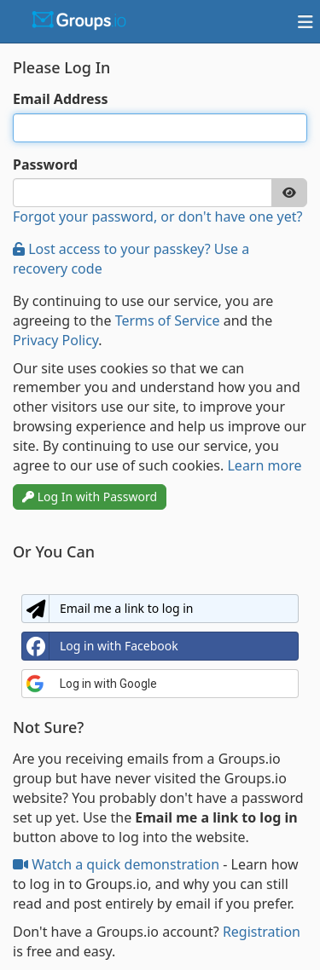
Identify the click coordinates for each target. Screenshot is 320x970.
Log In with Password (89, 496)
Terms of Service (167, 320)
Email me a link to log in (107, 608)
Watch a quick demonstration (118, 864)
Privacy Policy (55, 340)
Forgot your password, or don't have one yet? (157, 216)
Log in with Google (91, 683)
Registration (261, 931)
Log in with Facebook (100, 646)
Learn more (264, 465)
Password (45, 164)
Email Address (60, 98)
